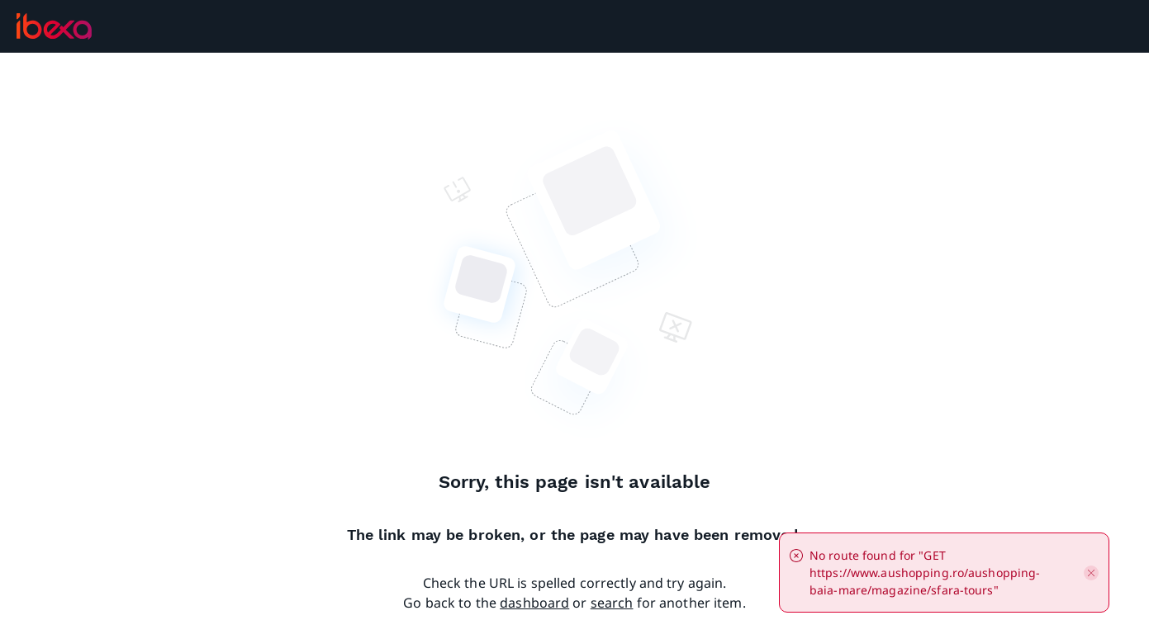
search (612, 603)
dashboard (534, 603)
